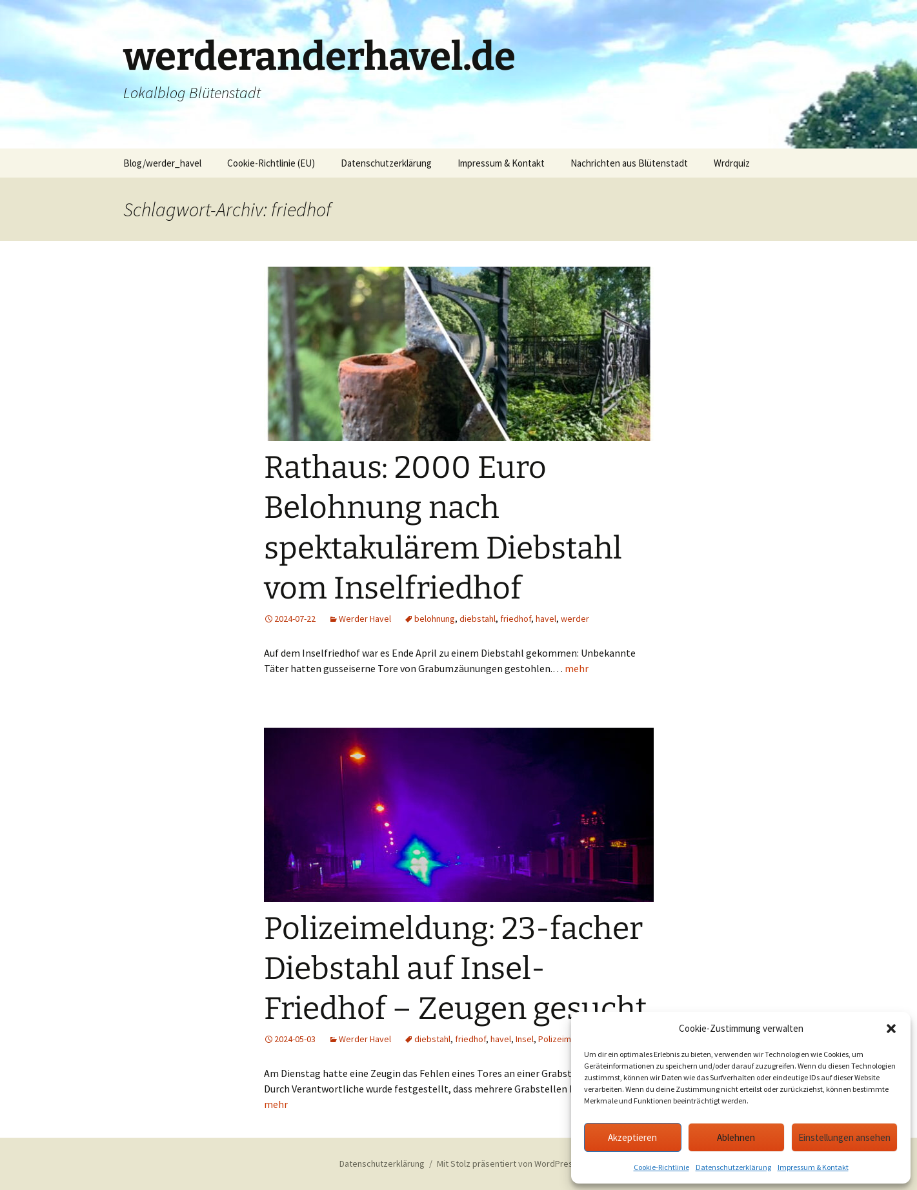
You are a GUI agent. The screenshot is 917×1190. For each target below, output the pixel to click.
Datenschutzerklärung (733, 1167)
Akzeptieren (632, 1137)
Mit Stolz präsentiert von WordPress (507, 1163)
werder (575, 618)
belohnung (434, 618)
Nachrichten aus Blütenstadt (629, 163)
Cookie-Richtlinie (661, 1167)
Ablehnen (736, 1137)
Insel (525, 1039)
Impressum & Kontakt (813, 1167)
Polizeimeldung (568, 1039)
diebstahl (477, 618)
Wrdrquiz (732, 163)
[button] (891, 1028)
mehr (577, 668)
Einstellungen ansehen (844, 1137)
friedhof (515, 618)
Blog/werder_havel (162, 163)
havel (546, 618)
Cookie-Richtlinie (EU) (271, 163)
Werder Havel (365, 618)
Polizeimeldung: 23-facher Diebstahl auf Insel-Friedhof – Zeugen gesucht (455, 969)
